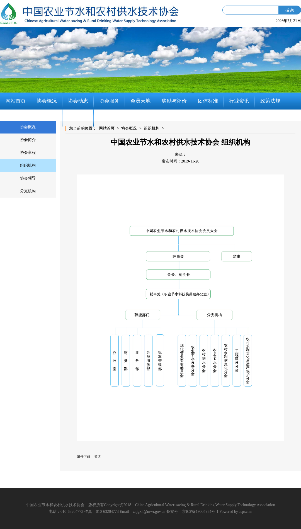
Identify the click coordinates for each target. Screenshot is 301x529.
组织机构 (28, 165)
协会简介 (28, 140)
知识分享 (47, 118)
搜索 (289, 10)
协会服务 (109, 101)
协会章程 (28, 153)
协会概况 (47, 101)
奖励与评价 (174, 101)
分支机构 (28, 191)
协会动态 (78, 101)
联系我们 (78, 118)
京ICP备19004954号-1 (200, 511)
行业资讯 (239, 101)
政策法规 (270, 101)
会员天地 (140, 101)
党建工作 (16, 118)
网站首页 (16, 101)
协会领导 (28, 178)
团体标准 (208, 101)
